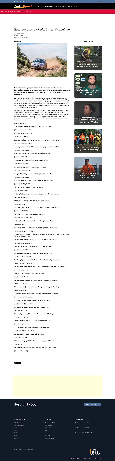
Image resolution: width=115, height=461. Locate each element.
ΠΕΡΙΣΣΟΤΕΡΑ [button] (60, 6)
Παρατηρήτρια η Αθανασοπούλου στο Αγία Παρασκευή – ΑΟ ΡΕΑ (88, 119)
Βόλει (46, 430)
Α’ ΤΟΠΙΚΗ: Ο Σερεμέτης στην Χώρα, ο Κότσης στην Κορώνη (88, 175)
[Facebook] (93, 1)
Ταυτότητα (97, 458)
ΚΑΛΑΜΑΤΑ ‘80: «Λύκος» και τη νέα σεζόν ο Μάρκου (16, 11)
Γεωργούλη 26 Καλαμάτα (83, 422)
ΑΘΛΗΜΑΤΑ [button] (49, 6)
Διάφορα (47, 433)
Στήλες (16, 433)
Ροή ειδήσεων (18, 422)
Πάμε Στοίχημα (49, 438)
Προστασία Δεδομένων (74, 458)
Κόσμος (16, 430)
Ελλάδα (16, 428)
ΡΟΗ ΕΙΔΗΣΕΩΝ (72, 6)
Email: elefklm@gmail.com (83, 432)
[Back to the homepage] (23, 6)
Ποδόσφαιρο (48, 425)
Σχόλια (16, 438)
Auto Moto (47, 435)
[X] (95, 1)
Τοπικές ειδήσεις (19, 425)
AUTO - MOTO (20, 36)
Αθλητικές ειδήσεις (50, 422)
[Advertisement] (57, 386)
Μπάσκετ (47, 428)
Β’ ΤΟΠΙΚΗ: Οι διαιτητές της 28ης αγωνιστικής (88, 148)
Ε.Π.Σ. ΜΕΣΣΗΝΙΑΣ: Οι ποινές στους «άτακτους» (88, 65)
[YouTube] (100, 1)
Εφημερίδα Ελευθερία (92, 404)
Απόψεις (16, 435)
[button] (100, 6)
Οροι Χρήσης (87, 458)
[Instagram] (98, 1)
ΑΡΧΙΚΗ (40, 6)
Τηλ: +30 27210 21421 (82, 427)
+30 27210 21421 (19, 1)
